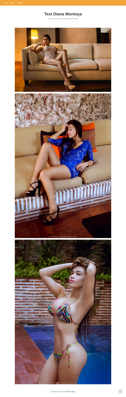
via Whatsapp (68, 391)
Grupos (12, 3)
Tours (6, 3)
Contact (19, 3)
